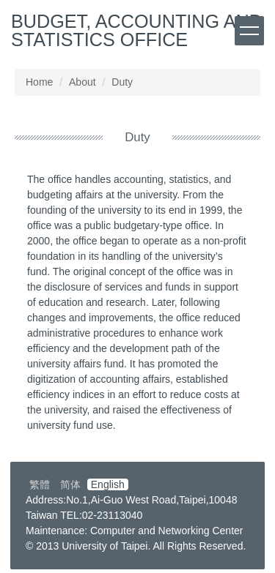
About (82, 82)
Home (39, 82)
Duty (122, 82)
